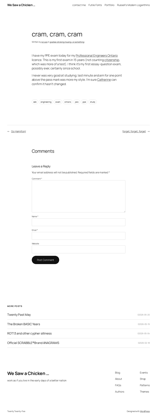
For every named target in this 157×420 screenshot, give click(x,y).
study (92, 101)
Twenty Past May (19, 314)
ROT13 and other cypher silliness (29, 333)
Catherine (104, 80)
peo (76, 101)
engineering (46, 101)
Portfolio (109, 5)
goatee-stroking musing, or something (67, 42)
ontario (67, 101)
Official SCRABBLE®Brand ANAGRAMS (33, 343)
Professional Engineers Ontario (97, 55)
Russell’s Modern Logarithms (133, 5)
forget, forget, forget (134, 131)
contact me (79, 5)
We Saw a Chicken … (21, 5)
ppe (84, 101)
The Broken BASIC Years (23, 324)
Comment (37, 178)
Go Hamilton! (18, 131)
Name (35, 216)
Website (35, 243)
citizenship (111, 60)
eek (35, 101)
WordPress (145, 411)
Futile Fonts (95, 5)
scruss (44, 42)
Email (35, 230)
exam (58, 101)
